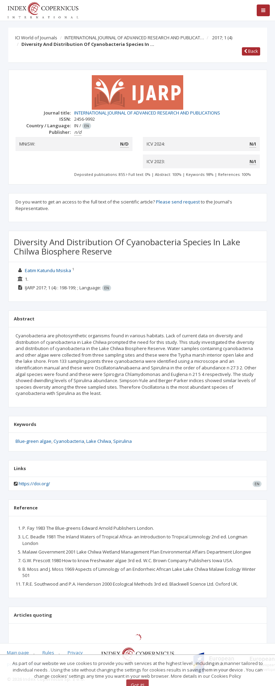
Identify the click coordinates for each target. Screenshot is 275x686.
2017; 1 (222, 37)
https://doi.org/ (34, 483)
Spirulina (122, 441)
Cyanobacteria (68, 441)
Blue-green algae (33, 441)
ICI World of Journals (36, 37)
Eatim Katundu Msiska (48, 270)
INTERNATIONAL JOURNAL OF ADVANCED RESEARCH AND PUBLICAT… (134, 37)
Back (251, 51)
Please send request (178, 202)
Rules (48, 652)
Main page (18, 652)
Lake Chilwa (98, 441)
